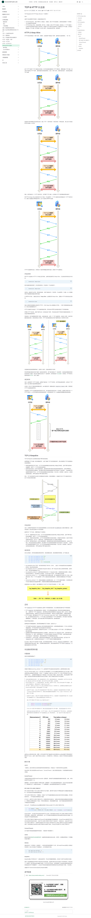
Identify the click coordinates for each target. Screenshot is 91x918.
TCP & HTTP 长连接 (7, 45)
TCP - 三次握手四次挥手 (8, 33)
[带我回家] (9, 2)
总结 (78, 28)
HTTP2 (31, 375)
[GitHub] (77, 2)
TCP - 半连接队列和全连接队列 (10, 37)
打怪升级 (30, 1)
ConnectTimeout (82, 42)
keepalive (81, 48)
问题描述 (79, 32)
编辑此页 (27, 907)
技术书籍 (35, 1)
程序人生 (56, 1)
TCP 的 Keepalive (81, 22)
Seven (27, 10)
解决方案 (79, 34)
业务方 (79, 36)
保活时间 (79, 20)
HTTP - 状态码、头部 (7, 39)
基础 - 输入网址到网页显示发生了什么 (11, 30)
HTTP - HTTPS (6, 41)
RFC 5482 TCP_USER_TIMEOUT (84, 40)
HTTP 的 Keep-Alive (81, 16)
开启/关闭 (80, 18)
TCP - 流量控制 (6, 35)
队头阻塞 (59, 373)
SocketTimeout (82, 38)
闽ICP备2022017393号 (29, 916)
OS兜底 (79, 46)
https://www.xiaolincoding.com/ (36, 875)
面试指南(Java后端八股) (43, 1)
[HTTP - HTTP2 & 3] (48, 911)
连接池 (80, 44)
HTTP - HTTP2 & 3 (7, 43)
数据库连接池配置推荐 (36, 837)
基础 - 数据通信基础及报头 (9, 27)
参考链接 (79, 50)
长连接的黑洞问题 (80, 30)
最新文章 (60, 1)
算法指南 (51, 1)
